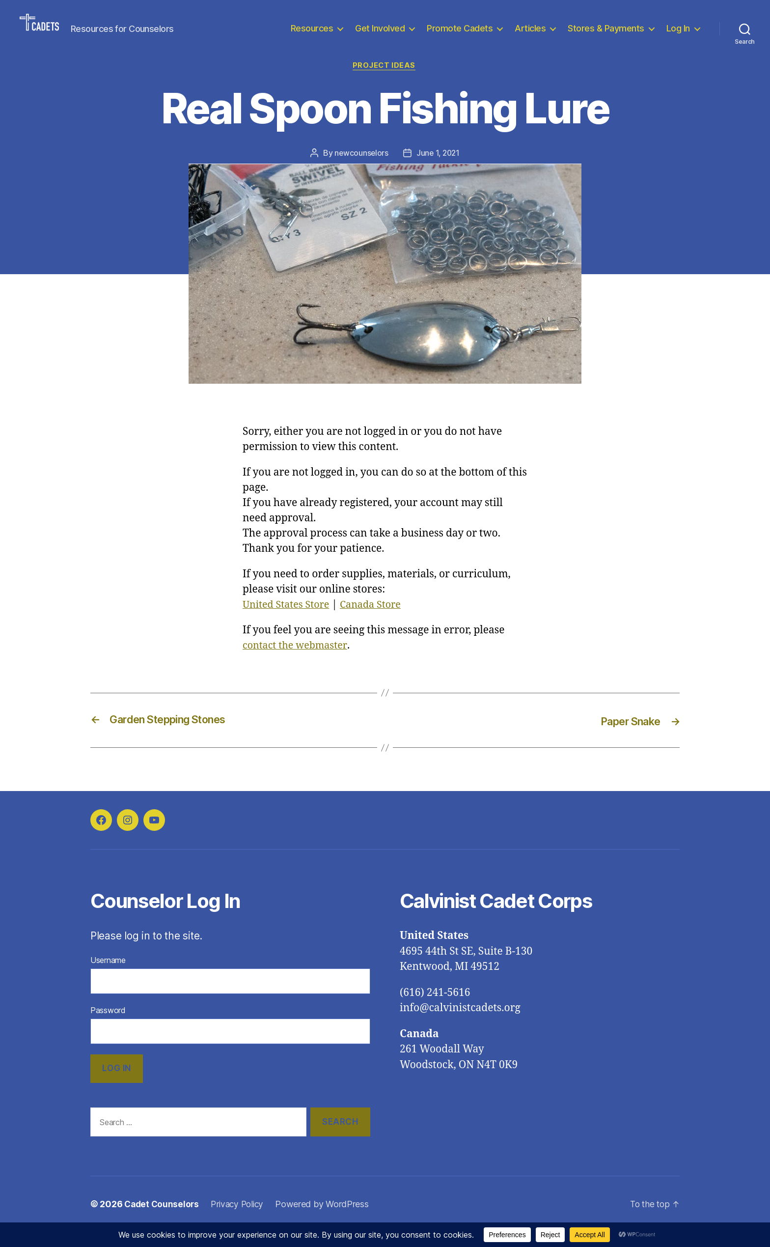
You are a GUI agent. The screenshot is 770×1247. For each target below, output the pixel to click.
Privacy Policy (241, 1219)
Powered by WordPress (328, 1219)
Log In (678, 35)
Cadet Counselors (162, 1219)
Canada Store (377, 620)
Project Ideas (384, 81)
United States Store (289, 620)
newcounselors (360, 168)
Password (108, 1025)
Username (108, 975)
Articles (530, 35)
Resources (312, 35)
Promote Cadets (460, 35)
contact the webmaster (298, 661)
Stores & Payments (606, 35)
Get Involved (380, 35)
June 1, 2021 (438, 168)
